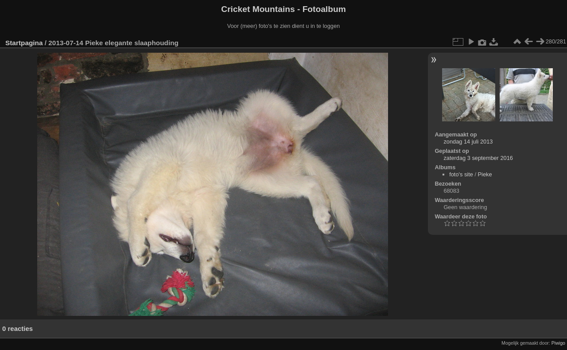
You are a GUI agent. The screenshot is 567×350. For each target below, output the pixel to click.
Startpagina (24, 43)
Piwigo (558, 343)
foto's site (461, 174)
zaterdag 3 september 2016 (478, 158)
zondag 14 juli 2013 (468, 141)
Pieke (485, 174)
